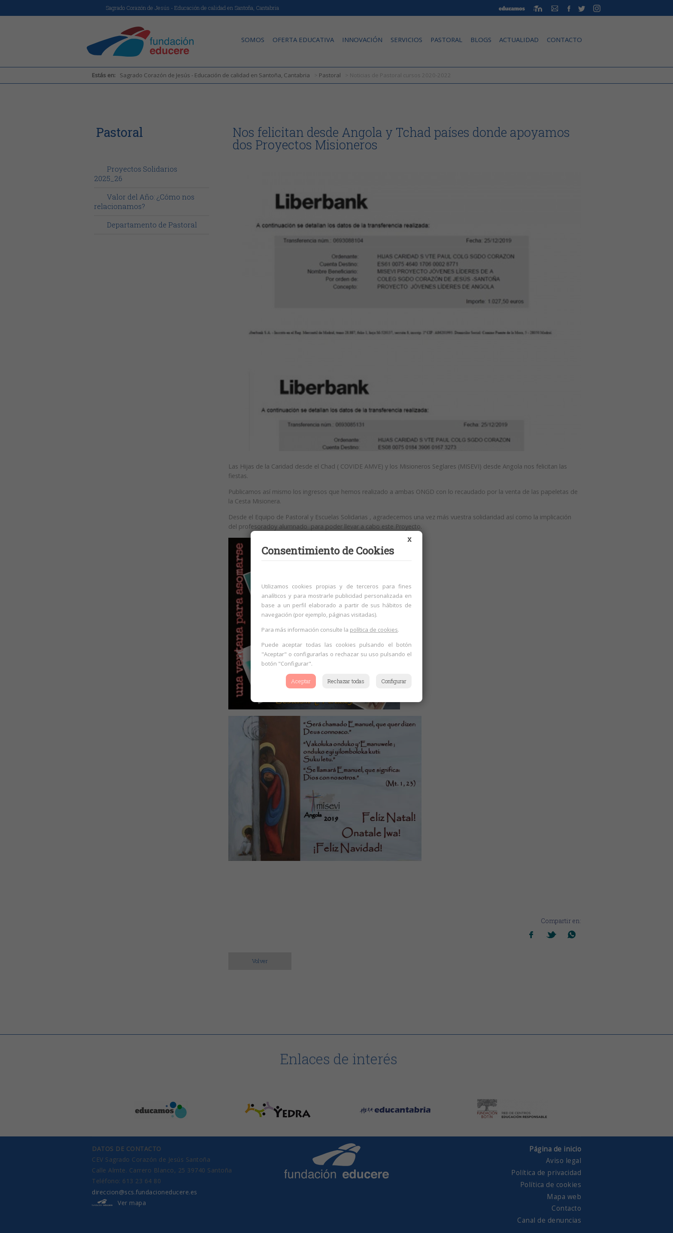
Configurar (393, 681)
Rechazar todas (345, 681)
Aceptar (301, 681)
